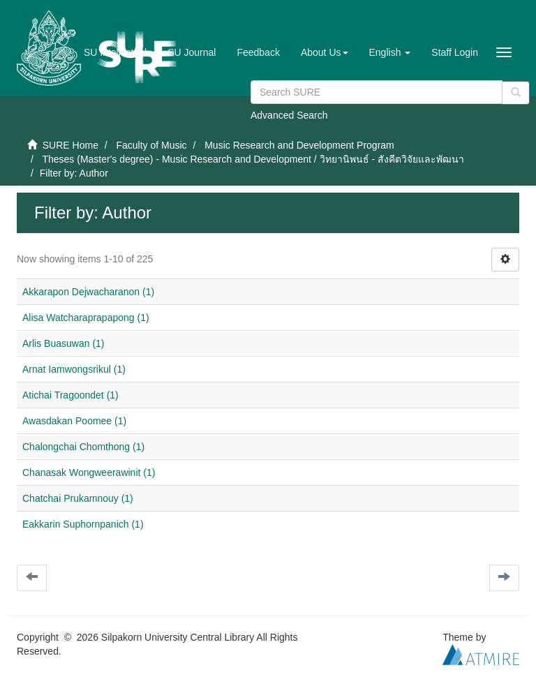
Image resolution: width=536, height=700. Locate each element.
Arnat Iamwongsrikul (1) (74, 369)
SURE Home (70, 145)
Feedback (258, 52)
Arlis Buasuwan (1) (63, 343)
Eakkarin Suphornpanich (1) (83, 524)
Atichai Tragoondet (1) (70, 395)
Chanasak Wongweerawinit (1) (88, 472)
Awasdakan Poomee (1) (74, 420)
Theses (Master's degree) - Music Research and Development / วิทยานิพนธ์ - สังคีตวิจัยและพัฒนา (253, 159)
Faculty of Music (151, 145)
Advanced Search (289, 115)
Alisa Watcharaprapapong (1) (85, 317)
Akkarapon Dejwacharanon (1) (88, 291)
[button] (324, 52)
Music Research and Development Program (299, 145)
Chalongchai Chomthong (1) (83, 446)
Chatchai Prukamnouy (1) (77, 498)
